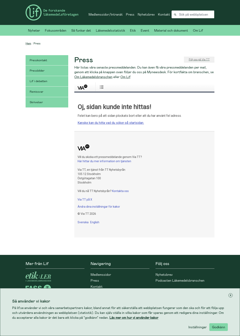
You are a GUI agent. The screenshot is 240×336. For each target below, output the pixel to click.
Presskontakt (38, 60)
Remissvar (36, 91)
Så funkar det (81, 30)
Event (145, 30)
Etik (133, 30)
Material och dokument (171, 30)
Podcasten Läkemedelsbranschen (180, 280)
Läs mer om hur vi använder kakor (133, 317)
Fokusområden (55, 30)
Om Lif (198, 30)
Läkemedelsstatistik (110, 30)
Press (130, 14)
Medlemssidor (101, 274)
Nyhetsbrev (146, 14)
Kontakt (164, 14)
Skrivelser (36, 102)
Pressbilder (37, 70)
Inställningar (197, 327)
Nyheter (34, 30)
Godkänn (218, 327)
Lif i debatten (38, 81)
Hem (28, 43)
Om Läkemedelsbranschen (93, 77)
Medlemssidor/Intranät (106, 14)
